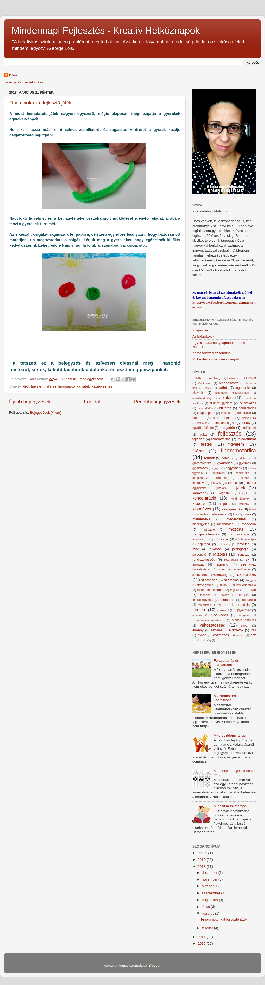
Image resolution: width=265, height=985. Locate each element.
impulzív (198, 483)
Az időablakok (203, 336)
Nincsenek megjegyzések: (83, 379)
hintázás (219, 473)
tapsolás (205, 594)
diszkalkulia (249, 417)
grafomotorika (201, 463)
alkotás (225, 397)
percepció (199, 554)
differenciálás (223, 418)
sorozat (198, 564)
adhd (223, 388)
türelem (199, 609)
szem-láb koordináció (234, 569)
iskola (232, 483)
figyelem (37, 386)
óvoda (202, 635)
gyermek (245, 463)
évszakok (236, 630)
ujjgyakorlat (242, 610)
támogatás (204, 604)
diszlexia (202, 422)
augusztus (210, 900)
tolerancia (249, 600)
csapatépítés (206, 413)
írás (253, 630)
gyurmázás (200, 468)
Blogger (155, 965)
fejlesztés (229, 433)
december (210, 873)
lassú (252, 509)
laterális (201, 514)
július (206, 907)
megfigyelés (200, 524)
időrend (244, 478)
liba (235, 514)
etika (203, 434)
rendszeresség (203, 559)
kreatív (198, 503)
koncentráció (204, 498)
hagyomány (234, 468)
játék (86, 386)
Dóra (13, 75)
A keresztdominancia (230, 735)
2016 (202, 943)
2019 (202, 860)
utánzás (197, 615)
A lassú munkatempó (230, 806)
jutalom (221, 488)
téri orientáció (239, 605)
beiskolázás (248, 403)
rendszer (244, 554)
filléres (51, 386)
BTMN (196, 378)
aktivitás (198, 393)
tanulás (250, 590)
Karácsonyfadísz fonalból (211, 353)
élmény (198, 630)
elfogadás (227, 428)
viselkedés (219, 615)
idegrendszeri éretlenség (210, 478)
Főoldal (92, 401)
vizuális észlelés (244, 620)
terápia (244, 595)
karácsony (200, 493)
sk (247, 559)
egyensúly (242, 423)
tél (219, 604)
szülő (223, 585)
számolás (231, 580)
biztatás (225, 408)
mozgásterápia (239, 534)
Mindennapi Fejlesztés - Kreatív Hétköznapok (106, 30)
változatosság (213, 625)
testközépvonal (202, 600)
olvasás (216, 549)
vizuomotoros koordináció (208, 620)
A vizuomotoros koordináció (225, 698)
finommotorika (69, 386)
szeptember (211, 893)
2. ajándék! (200, 330)
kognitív (223, 493)
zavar (245, 625)
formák (209, 458)
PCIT (208, 387)
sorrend (222, 564)
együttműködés (203, 428)
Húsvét (251, 378)
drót (26, 386)
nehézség (224, 544)
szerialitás (246, 574)
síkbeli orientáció (244, 585)
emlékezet (249, 428)
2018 (202, 867)
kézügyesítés (102, 386)
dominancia (221, 423)
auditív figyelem (221, 403)
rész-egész (231, 559)
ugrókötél (223, 610)
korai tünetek (240, 498)
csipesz (226, 413)
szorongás (209, 580)
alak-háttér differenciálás (232, 392)
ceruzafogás (247, 408)
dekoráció (244, 413)
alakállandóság (201, 398)
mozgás (236, 529)
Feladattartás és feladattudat (226, 663)
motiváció (208, 529)
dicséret (198, 418)
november (210, 879)
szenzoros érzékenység (210, 575)
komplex (244, 493)
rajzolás (220, 554)
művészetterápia (245, 539)
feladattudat (246, 439)
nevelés (243, 544)
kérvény (244, 503)
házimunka (242, 473)
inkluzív (216, 483)
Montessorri (205, 383)
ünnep (240, 635)
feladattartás (220, 439)
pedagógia (240, 549)
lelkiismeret (219, 514)
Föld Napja (215, 378)
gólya (217, 468)
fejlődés (198, 439)
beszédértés (205, 408)
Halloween (233, 378)
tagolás (234, 590)
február (208, 928)
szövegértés (204, 585)
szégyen (251, 580)
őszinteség (204, 640)
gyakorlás (225, 463)
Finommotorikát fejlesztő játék (40, 103)
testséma (227, 600)
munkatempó (200, 539)
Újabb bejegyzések (30, 401)
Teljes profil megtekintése (23, 82)
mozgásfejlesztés (205, 534)
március (208, 913)
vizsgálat (244, 615)
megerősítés (236, 519)
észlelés (216, 630)
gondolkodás (243, 458)
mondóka (248, 524)
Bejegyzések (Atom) (45, 413)
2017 (202, 937)
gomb (225, 458)
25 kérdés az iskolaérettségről (215, 359)
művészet (221, 539)
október (208, 886)
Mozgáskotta (229, 383)
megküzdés (225, 524)
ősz (253, 635)
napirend (204, 544)
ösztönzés (221, 635)
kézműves (201, 509)
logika (247, 514)
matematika (201, 519)
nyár (195, 549)
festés (206, 444)
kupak (224, 504)
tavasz (225, 594)
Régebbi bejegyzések (157, 401)
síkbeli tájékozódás (210, 590)
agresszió (243, 388)
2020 (202, 853)
